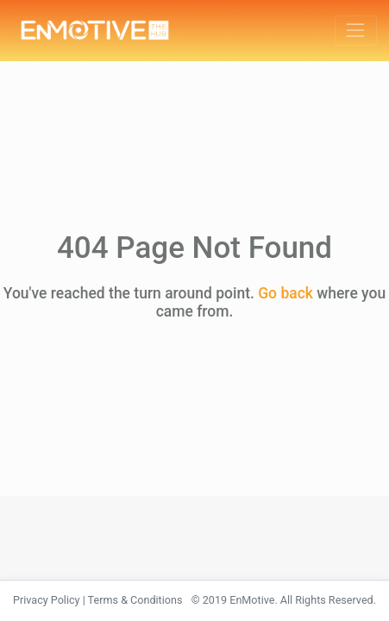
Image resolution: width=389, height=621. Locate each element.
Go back (285, 293)
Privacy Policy (46, 599)
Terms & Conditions (135, 599)
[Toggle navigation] (356, 31)
